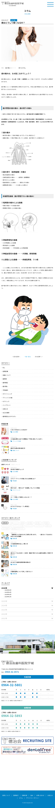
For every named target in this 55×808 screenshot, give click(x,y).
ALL (4, 368)
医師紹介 (16, 795)
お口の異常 (6, 413)
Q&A (31, 795)
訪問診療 (5, 371)
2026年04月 (8, 590)
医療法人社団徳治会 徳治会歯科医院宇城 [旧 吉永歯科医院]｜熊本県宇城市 (12, 3)
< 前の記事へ (16, 357)
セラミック (6, 401)
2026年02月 (8, 594)
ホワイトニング (7, 394)
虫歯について (7, 375)
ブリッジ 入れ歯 (7, 398)
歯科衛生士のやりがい (9, 416)
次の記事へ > (39, 357)
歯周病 (5, 379)
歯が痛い (5, 386)
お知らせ (5, 409)
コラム (21, 798)
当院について (6, 795)
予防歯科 (5, 390)
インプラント (7, 405)
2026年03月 (8, 592)
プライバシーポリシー (32, 798)
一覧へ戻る (27, 357)
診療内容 (24, 795)
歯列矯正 (5, 383)
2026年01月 (8, 597)
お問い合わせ (40, 795)
